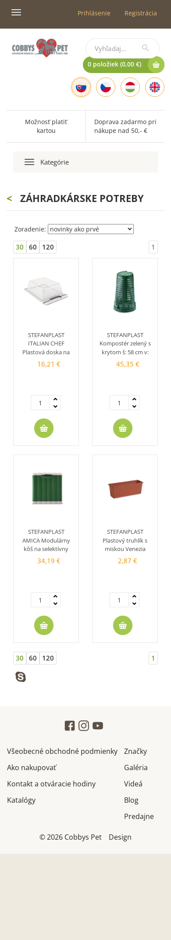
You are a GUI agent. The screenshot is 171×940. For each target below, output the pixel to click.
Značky (135, 750)
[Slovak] (81, 87)
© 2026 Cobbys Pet (70, 836)
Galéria (136, 767)
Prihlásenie (94, 13)
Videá (133, 783)
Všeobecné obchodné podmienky (62, 750)
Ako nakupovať (31, 767)
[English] (154, 87)
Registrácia (141, 13)
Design (120, 836)
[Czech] (105, 87)
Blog (131, 799)
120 (48, 246)
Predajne (139, 815)
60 (33, 246)
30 (20, 246)
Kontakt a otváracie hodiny (51, 783)
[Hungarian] (130, 87)
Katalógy (21, 799)
